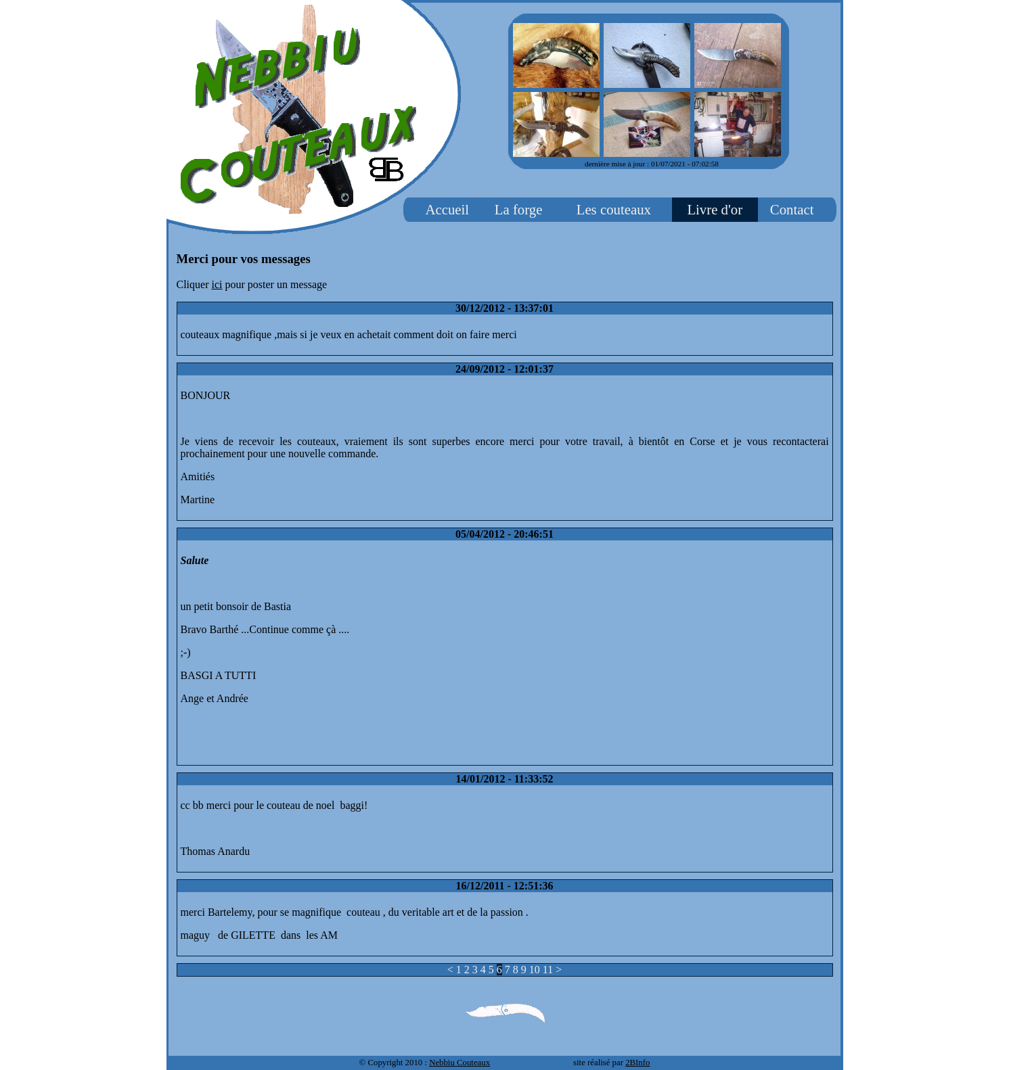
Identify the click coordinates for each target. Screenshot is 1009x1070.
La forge (519, 209)
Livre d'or (714, 209)
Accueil (447, 209)
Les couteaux (614, 209)
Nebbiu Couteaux (459, 1062)
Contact (792, 209)
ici (217, 284)
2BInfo (637, 1062)
